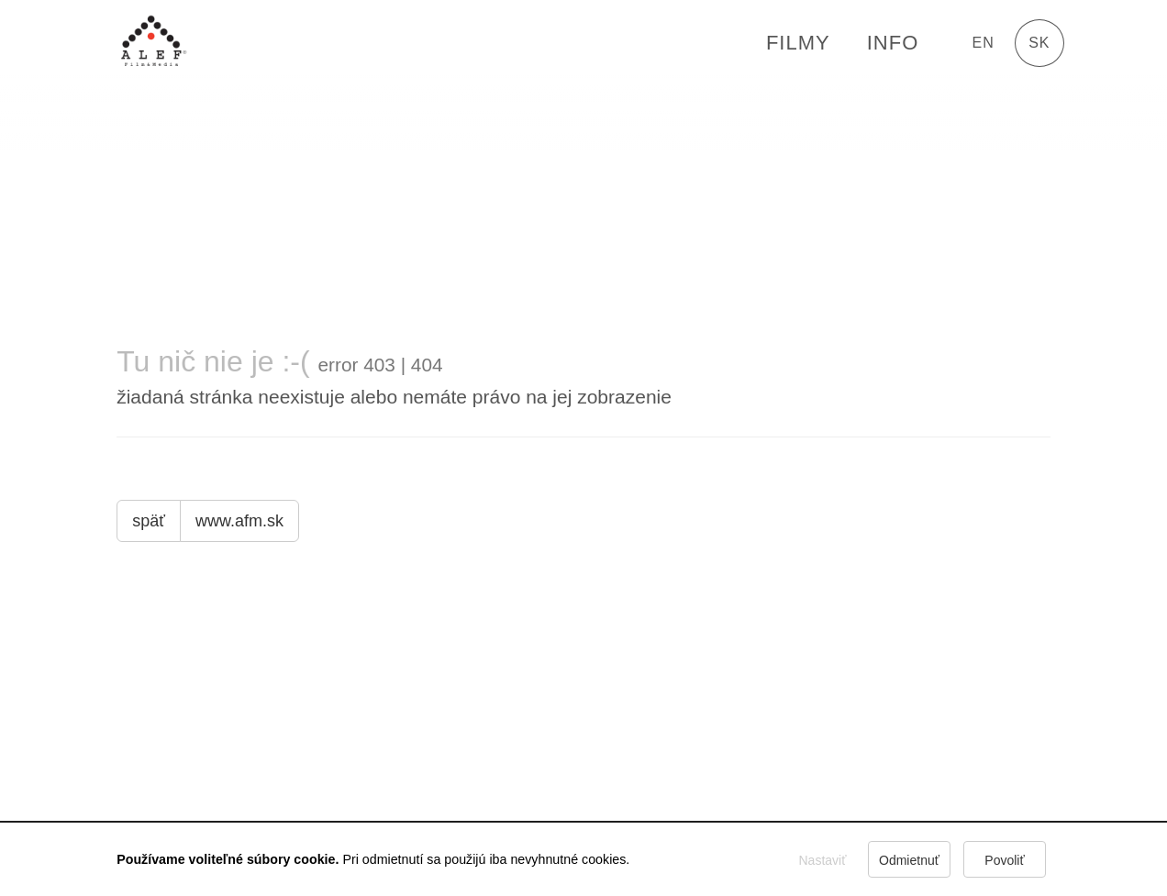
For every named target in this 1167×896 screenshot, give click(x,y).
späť (148, 521)
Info (893, 42)
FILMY (798, 42)
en (983, 42)
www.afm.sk (239, 521)
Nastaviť (822, 860)
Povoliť (1004, 860)
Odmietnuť (909, 860)
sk (1039, 42)
